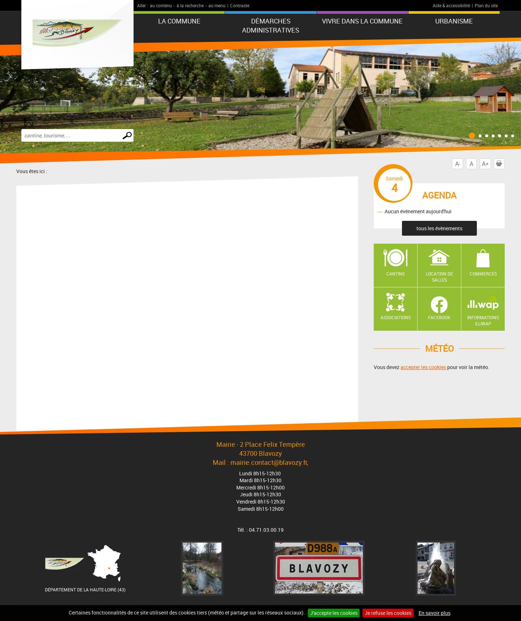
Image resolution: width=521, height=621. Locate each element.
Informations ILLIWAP (483, 320)
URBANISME (454, 21)
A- (457, 164)
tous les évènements (439, 228)
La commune (179, 21)
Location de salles (439, 277)
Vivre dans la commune (362, 21)
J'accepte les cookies (333, 612)
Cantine (395, 274)
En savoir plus (434, 612)
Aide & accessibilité (451, 5)
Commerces (483, 274)
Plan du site (486, 5)
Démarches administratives (270, 25)
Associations (396, 317)
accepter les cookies (423, 367)
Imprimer (500, 164)
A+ (485, 164)
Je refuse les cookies (388, 612)
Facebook (439, 317)
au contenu (161, 5)
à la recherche (190, 5)
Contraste (239, 5)
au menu (216, 5)
